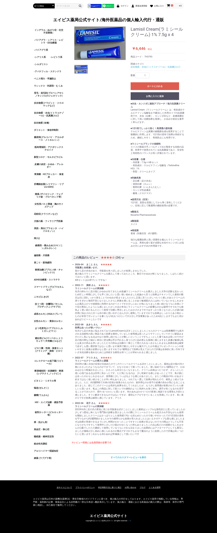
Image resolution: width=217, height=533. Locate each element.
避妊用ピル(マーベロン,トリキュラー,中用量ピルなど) (49, 339)
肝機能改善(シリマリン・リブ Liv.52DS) (49, 185)
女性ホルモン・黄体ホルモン (48, 321)
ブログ (142, 487)
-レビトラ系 (56, 57)
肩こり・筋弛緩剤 (43, 262)
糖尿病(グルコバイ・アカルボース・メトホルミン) (49, 138)
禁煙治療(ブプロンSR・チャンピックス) (49, 271)
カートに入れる (155, 86)
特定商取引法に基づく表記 (109, 487)
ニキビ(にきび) (41, 296)
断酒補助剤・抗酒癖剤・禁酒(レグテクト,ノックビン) (48, 372)
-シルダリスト (41, 64)
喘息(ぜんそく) (41, 388)
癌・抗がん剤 (40, 422)
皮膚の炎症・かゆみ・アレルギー (48, 165)
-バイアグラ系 (41, 50)
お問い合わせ (130, 487)
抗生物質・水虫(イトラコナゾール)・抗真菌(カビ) (49, 114)
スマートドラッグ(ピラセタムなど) (49, 288)
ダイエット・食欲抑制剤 (46, 130)
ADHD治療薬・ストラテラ (47, 279)
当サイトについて (64, 487)
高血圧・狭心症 (41, 429)
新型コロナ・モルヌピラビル (48, 157)
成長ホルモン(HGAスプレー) (48, 314)
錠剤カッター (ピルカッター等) (49, 413)
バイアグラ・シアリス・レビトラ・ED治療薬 (48, 41)
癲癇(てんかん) (41, 395)
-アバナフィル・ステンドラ (47, 71)
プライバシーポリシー (85, 487)
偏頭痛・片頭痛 (41, 255)
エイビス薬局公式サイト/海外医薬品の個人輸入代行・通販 (108, 19)
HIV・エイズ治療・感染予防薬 (49, 403)
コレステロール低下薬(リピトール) (49, 362)
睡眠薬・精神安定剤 (44, 436)
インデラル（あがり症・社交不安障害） (48, 31)
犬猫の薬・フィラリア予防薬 (48, 221)
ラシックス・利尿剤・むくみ (48, 86)
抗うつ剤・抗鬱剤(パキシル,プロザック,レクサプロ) (49, 305)
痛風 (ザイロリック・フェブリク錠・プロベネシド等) (49, 195)
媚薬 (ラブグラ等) (42, 458)
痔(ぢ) (37, 238)
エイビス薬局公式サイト (108, 516)
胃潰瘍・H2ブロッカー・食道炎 (49, 175)
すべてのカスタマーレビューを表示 (128, 457)
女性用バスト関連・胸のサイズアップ (48, 205)
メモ (129, 521)
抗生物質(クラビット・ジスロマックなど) (49, 104)
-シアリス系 (40, 57)
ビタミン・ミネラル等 (45, 380)
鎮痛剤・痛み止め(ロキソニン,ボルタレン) (49, 247)
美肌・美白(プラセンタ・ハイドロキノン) (49, 229)
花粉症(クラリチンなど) (46, 214)
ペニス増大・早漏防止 (45, 78)
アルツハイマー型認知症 (46, 451)
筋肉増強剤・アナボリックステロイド (48, 148)
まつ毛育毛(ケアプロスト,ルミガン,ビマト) (49, 329)
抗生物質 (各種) (41, 123)
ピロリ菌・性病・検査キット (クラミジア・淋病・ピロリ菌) (48, 351)
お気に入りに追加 (155, 96)
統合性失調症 (40, 443)
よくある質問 (154, 487)
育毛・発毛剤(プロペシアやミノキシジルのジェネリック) (49, 94)
